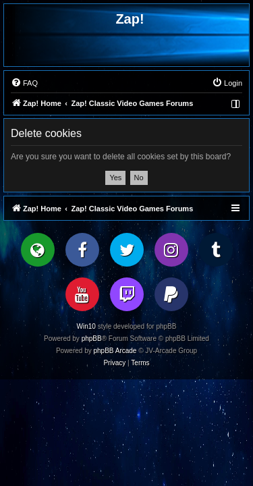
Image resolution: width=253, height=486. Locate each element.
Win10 (86, 326)
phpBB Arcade (115, 350)
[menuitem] (24, 83)
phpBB (92, 338)
